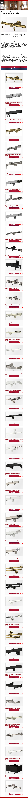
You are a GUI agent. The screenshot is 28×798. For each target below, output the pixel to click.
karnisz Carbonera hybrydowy (10, 591)
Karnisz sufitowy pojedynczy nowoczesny (12, 490)
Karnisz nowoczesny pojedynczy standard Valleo (13, 239)
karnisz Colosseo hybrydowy (10, 575)
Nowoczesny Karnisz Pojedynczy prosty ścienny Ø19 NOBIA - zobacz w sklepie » (14, 68)
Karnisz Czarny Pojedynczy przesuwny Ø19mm (13, 255)
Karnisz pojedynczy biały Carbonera (11, 608)
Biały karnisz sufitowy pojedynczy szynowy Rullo (14, 439)
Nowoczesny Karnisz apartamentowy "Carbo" (13, 189)
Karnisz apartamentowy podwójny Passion (12, 658)
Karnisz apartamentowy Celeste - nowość (12, 223)
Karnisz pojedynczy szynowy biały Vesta (12, 356)
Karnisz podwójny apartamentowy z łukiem (12, 708)
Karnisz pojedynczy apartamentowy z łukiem (13, 691)
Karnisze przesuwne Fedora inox (11, 288)
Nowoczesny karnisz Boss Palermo (11, 524)
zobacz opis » (14, 87)
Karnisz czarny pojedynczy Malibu (11, 423)
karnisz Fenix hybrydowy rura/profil (11, 641)
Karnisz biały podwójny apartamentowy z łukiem (13, 390)
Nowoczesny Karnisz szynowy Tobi (11, 793)
